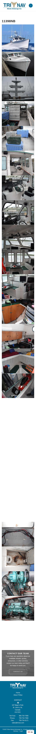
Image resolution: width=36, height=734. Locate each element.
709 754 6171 (23, 720)
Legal (21, 731)
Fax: (12, 720)
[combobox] (30, 732)
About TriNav (18, 695)
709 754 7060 (23, 718)
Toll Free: (12, 716)
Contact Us (18, 671)
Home (18, 692)
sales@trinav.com (18, 723)
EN (30, 732)
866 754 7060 (23, 716)
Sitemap (15, 731)
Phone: (12, 718)
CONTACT (18, 700)
